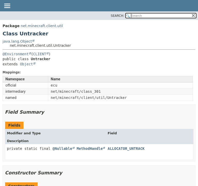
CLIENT (39, 54)
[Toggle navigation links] (7, 6)
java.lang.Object (17, 41)
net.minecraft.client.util (42, 26)
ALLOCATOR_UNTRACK (126, 148)
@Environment (16, 54)
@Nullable (62, 148)
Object (26, 64)
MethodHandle (90, 148)
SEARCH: (118, 16)
